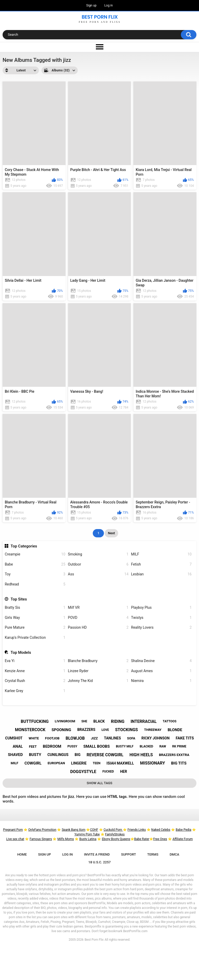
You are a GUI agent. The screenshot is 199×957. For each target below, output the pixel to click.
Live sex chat (15, 839)
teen (96, 763)
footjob (52, 738)
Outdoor (98, 564)
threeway (152, 730)
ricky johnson (155, 738)
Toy (35, 574)
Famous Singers (41, 839)
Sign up (91, 5)
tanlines (112, 738)
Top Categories (24, 546)
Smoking (98, 554)
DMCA (174, 854)
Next (111, 533)
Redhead (35, 584)
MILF (161, 554)
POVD (98, 617)
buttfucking (35, 721)
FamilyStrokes (114, 834)
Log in (108, 5)
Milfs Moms (65, 839)
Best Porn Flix (93, 939)
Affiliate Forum (183, 839)
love (105, 730)
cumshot (14, 738)
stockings (126, 729)
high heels (141, 754)
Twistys (161, 617)
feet (33, 746)
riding (117, 721)
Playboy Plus (161, 607)
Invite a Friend (97, 854)
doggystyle (83, 771)
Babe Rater (141, 839)
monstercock (30, 729)
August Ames (161, 671)
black (99, 721)
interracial (144, 721)
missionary (152, 763)
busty (35, 754)
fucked (108, 771)
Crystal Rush (35, 681)
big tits (178, 763)
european (56, 763)
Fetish (161, 564)
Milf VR (98, 607)
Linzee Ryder (98, 671)
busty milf (124, 746)
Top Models (21, 652)
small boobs (96, 746)
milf (14, 763)
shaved (15, 754)
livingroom (65, 721)
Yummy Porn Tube (87, 834)
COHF (94, 830)
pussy (72, 746)
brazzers (86, 730)
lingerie (79, 763)
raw (162, 746)
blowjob (75, 738)
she (84, 721)
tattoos (169, 721)
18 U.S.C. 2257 (99, 862)
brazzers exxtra (174, 755)
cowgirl (32, 763)
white (34, 738)
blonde (175, 730)
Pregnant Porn (13, 830)
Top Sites (19, 599)
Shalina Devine (161, 661)
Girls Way (35, 617)
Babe (35, 564)
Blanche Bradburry (98, 661)
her (123, 771)
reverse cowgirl (105, 754)
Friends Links (136, 830)
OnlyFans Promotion (42, 830)
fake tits (185, 738)
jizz (94, 738)
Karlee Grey (35, 691)
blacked (146, 746)
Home (22, 854)
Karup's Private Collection (35, 637)
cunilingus (57, 755)
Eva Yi (35, 661)
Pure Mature (35, 627)
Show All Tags (99, 783)
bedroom (52, 746)
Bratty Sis (35, 607)
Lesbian (161, 574)
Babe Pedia (183, 830)
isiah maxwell (120, 763)
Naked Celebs (160, 830)
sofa (131, 738)
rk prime (179, 746)
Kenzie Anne (35, 671)
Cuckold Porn (113, 830)
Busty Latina (87, 839)
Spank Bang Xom (73, 830)
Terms (152, 854)
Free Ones (160, 839)
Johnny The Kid (98, 681)
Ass (98, 574)
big (78, 755)
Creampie (35, 554)
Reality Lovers (161, 627)
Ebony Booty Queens (116, 839)
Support (128, 854)
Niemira (161, 681)
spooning (61, 730)
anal (18, 746)
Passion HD (98, 627)
